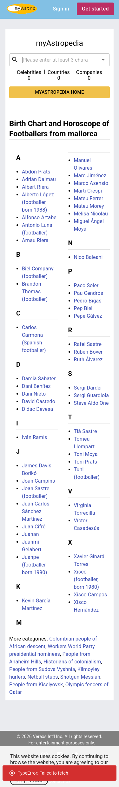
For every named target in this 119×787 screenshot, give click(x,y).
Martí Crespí (88, 191)
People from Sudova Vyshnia (42, 669)
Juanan (30, 534)
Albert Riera (35, 187)
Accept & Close (29, 780)
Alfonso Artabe (39, 217)
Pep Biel (83, 308)
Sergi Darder (88, 388)
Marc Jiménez (90, 176)
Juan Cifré (33, 527)
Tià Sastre (85, 431)
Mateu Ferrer (88, 198)
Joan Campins (38, 481)
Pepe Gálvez (88, 316)
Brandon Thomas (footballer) (35, 291)
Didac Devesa (37, 409)
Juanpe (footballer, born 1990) (34, 564)
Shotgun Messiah (80, 677)
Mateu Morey (89, 206)
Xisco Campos (90, 595)
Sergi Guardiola (91, 395)
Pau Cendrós (88, 293)
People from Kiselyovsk (36, 685)
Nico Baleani (88, 257)
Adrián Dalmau (39, 179)
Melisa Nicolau (91, 214)
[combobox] (59, 59)
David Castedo (38, 401)
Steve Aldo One (91, 403)
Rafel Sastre (88, 344)
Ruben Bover (88, 352)
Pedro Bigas (88, 301)
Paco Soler (86, 285)
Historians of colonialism (72, 662)
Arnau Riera (35, 240)
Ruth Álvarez (88, 359)
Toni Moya (86, 454)
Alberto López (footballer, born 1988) (38, 202)
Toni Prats (85, 462)
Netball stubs (43, 677)
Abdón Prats (36, 172)
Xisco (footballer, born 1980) (86, 579)
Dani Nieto (34, 394)
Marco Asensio (91, 183)
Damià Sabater (39, 379)
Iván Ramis (34, 437)
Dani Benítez (36, 386)
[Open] (103, 59)
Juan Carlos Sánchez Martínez (36, 511)
